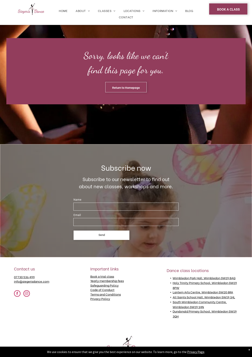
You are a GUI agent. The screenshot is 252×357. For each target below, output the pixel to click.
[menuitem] (63, 10)
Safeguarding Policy (104, 285)
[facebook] (17, 294)
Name (77, 200)
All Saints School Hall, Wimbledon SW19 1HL (204, 297)
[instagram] (26, 294)
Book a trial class (102, 276)
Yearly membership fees (107, 280)
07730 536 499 (24, 277)
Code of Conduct (102, 289)
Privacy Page (195, 352)
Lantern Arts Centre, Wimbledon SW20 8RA (203, 292)
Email (77, 215)
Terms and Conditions (105, 294)
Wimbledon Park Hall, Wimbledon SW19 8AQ (204, 278)
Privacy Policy (100, 298)
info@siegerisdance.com (31, 281)
